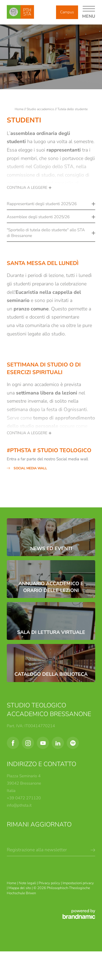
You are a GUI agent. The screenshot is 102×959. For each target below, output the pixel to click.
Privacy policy (50, 883)
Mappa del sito (20, 888)
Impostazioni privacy (78, 883)
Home (19, 109)
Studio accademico (41, 109)
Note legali (28, 883)
